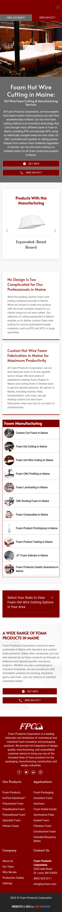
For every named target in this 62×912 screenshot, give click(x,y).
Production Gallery (13, 877)
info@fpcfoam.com (45, 884)
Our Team (8, 866)
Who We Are (9, 872)
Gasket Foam (41, 820)
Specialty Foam (11, 820)
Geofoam (39, 803)
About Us (7, 861)
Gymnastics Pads (44, 815)
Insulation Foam (43, 798)
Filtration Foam (42, 826)
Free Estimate (16, 17)
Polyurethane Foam (13, 815)
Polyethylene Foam (13, 809)
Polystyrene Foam (12, 803)
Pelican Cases (10, 826)
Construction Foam (45, 831)
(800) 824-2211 (43, 878)
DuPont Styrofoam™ (14, 798)
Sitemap (7, 883)
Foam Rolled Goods (45, 809)
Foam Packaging (43, 792)
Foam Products (11, 792)
